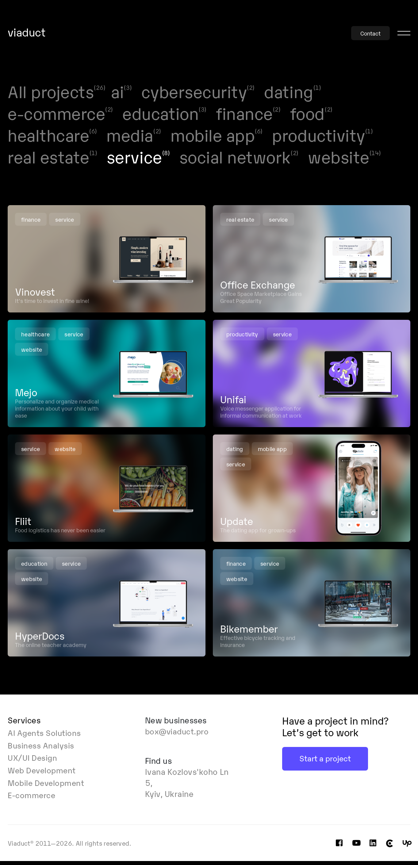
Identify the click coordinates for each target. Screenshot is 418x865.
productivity (242, 338)
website (31, 353)
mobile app (272, 452)
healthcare (35, 338)
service (65, 223)
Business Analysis (41, 749)
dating (234, 452)
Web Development (43, 774)
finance (31, 223)
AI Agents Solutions (45, 736)
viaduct (27, 32)
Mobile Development (47, 786)
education (34, 567)
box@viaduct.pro (178, 734)
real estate (240, 223)
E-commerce (32, 799)
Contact (370, 33)
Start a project (325, 761)
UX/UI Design (33, 761)
